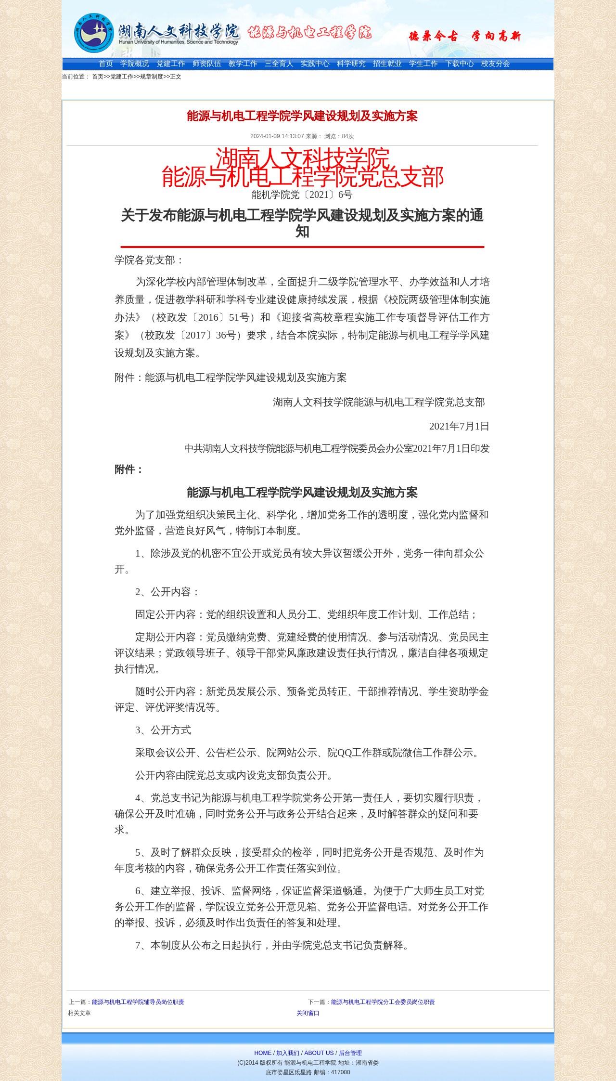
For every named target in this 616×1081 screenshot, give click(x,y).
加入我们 (287, 1053)
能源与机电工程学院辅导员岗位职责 (138, 1002)
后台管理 (350, 1053)
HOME (262, 1053)
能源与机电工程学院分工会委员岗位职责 (383, 1002)
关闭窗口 (308, 1013)
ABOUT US (319, 1053)
